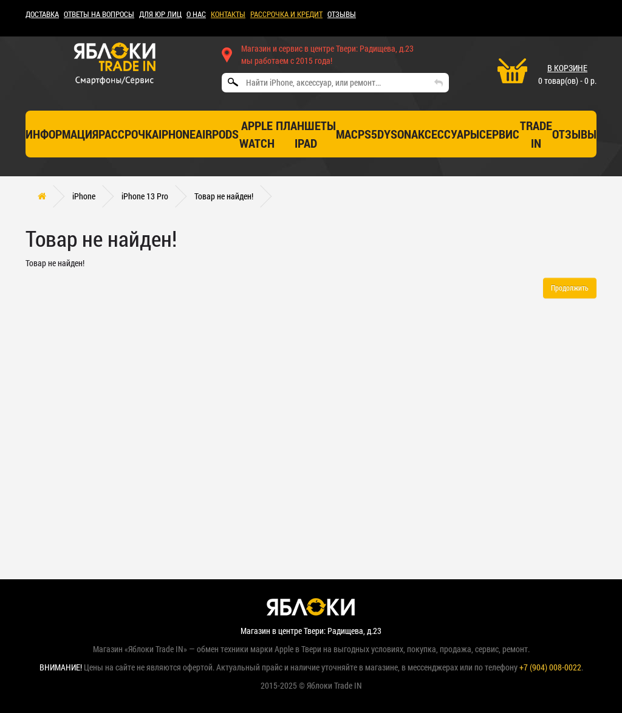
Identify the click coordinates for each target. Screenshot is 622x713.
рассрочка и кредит (286, 14)
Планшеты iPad (306, 134)
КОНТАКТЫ (228, 14)
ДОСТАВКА (42, 14)
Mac (347, 134)
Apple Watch (257, 134)
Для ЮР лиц (160, 14)
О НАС (196, 14)
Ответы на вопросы (99, 14)
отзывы (574, 134)
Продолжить (570, 287)
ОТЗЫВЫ (341, 14)
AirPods (217, 134)
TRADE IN (536, 134)
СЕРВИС (499, 134)
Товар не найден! (223, 196)
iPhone (177, 134)
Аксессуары (445, 134)
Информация (62, 134)
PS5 (367, 134)
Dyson (394, 134)
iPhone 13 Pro (144, 196)
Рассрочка (128, 134)
